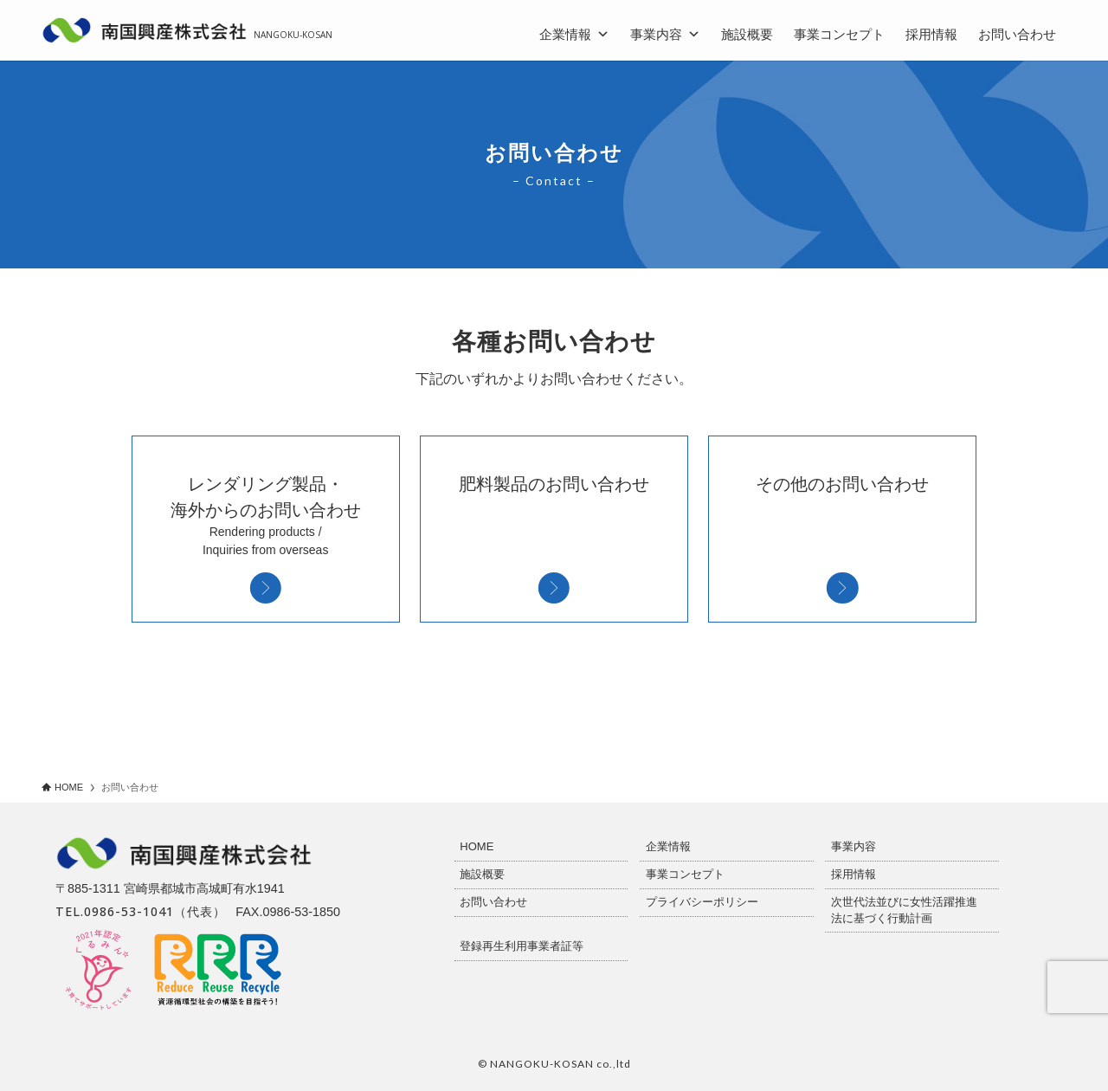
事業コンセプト (839, 34)
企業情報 (574, 32)
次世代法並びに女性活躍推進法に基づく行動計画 (904, 909)
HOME (476, 846)
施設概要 (747, 34)
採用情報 (931, 34)
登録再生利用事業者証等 (521, 945)
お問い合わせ (1017, 34)
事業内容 (665, 32)
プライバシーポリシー (702, 901)
